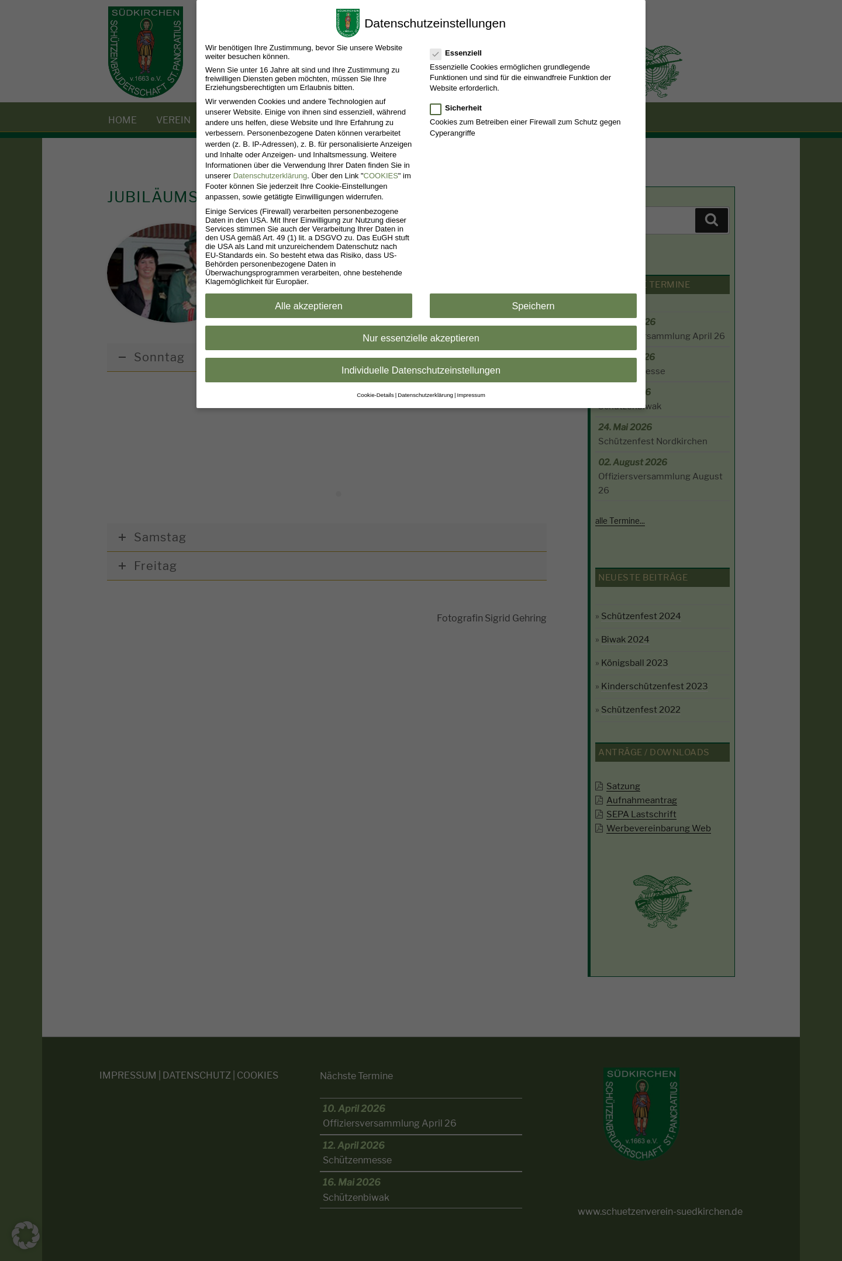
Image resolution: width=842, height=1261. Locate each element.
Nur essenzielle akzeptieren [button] (421, 338)
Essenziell (457, 53)
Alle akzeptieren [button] (309, 305)
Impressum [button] (471, 395)
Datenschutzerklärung (270, 175)
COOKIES (381, 175)
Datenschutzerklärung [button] (425, 395)
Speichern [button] (533, 305)
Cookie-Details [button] (375, 395)
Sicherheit (457, 107)
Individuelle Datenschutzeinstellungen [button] (421, 370)
